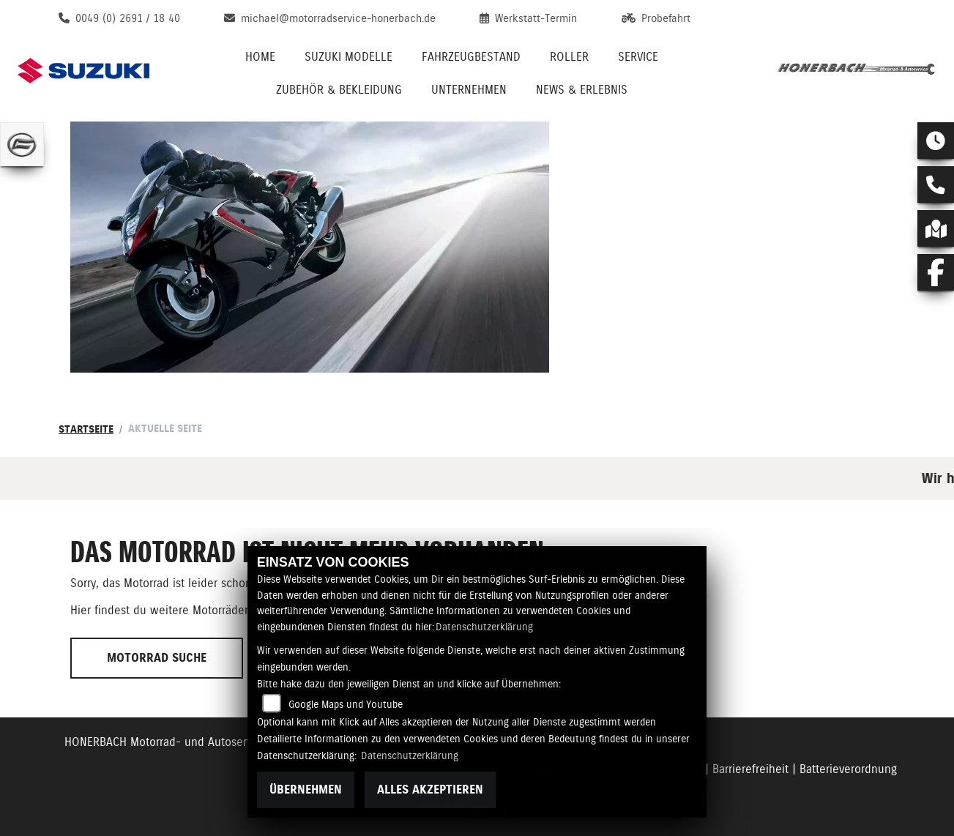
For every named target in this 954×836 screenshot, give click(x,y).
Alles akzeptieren (430, 789)
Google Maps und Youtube (345, 704)
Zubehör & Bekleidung (339, 90)
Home (260, 57)
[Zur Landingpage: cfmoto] (22, 144)
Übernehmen (305, 789)
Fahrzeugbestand (471, 57)
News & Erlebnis (581, 90)
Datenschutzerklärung (484, 626)
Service (638, 57)
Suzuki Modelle (348, 57)
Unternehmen (469, 90)
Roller (569, 57)
